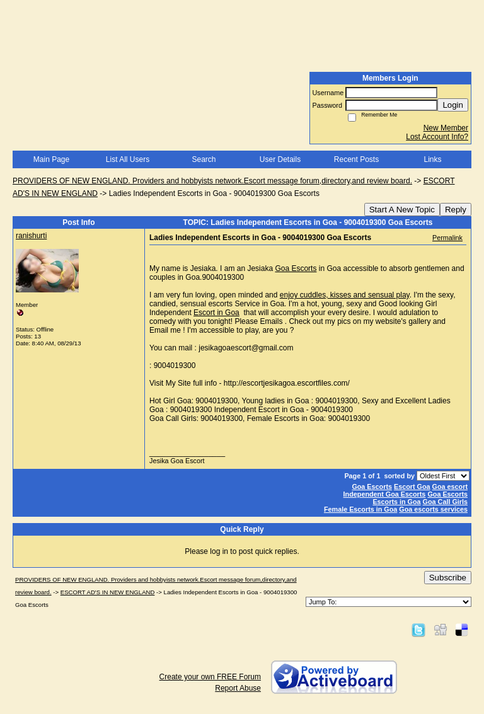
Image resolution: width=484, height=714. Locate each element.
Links (432, 159)
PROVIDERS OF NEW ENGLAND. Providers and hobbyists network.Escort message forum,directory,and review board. (212, 180)
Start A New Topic (402, 209)
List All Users (127, 159)
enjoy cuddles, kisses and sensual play (345, 295)
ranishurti (31, 235)
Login (452, 105)
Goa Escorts (295, 268)
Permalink (447, 237)
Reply (455, 209)
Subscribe (447, 577)
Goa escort (450, 486)
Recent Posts (356, 159)
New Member (446, 128)
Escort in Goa (216, 312)
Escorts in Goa (396, 501)
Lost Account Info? (437, 136)
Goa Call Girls (445, 501)
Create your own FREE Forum (210, 676)
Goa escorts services (433, 509)
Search (204, 159)
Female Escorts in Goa (360, 509)
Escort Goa (412, 486)
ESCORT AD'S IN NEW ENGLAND (107, 592)
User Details (280, 159)
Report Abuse (238, 688)
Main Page (51, 159)
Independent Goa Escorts (384, 494)
